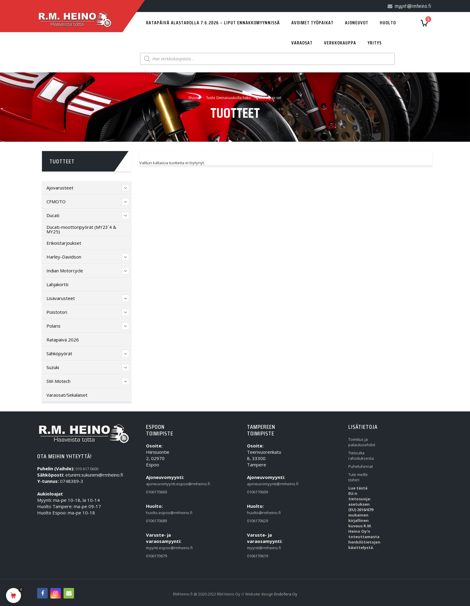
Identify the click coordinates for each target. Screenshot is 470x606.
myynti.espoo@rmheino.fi (160, 547)
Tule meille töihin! (358, 477)
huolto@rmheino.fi (261, 512)
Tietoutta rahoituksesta (361, 455)
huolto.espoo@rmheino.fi (160, 512)
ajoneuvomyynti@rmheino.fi (261, 483)
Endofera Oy (285, 594)
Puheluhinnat (360, 466)
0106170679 (156, 556)
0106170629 (257, 520)
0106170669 (156, 492)
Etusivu (194, 97)
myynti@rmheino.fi (261, 547)
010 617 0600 (87, 468)
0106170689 (156, 520)
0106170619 (257, 556)
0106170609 (257, 492)
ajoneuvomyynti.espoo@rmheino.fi (160, 483)
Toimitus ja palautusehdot (361, 442)
